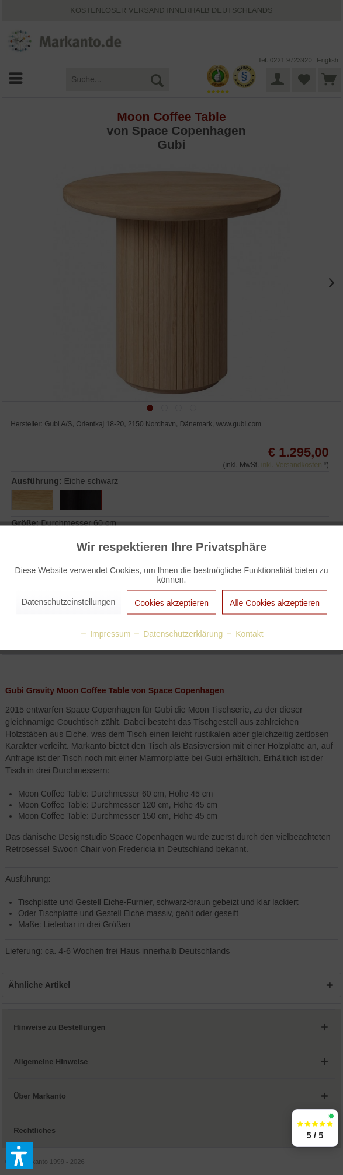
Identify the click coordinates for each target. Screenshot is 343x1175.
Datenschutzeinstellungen (68, 601)
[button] (19, 1155)
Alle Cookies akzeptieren (275, 602)
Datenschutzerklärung (178, 633)
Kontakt (244, 633)
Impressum (104, 633)
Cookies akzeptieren (171, 602)
